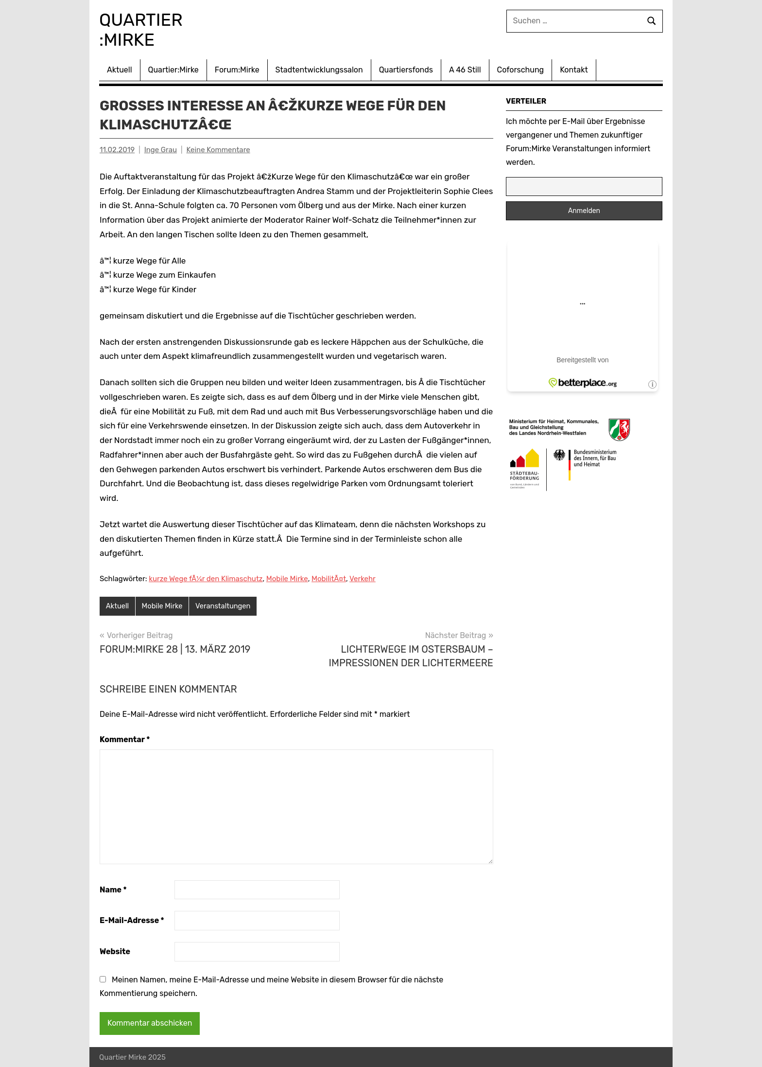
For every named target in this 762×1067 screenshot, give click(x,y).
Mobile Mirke (287, 577)
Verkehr (362, 577)
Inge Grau (160, 148)
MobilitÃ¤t (329, 577)
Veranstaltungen (225, 605)
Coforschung (520, 68)
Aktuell (119, 68)
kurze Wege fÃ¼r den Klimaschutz (205, 577)
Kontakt (574, 68)
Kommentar (125, 738)
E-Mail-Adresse (132, 920)
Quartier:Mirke (173, 68)
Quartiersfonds (406, 68)
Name (113, 888)
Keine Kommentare (218, 148)
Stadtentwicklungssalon (319, 68)
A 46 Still (465, 68)
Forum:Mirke (237, 68)
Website (115, 950)
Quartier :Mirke (148, 29)
